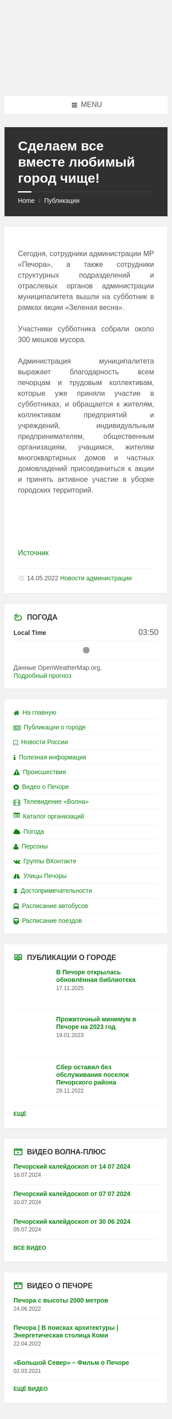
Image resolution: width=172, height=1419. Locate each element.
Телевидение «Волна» (51, 801)
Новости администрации (96, 578)
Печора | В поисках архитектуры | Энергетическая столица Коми (65, 1331)
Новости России (40, 742)
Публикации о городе (49, 727)
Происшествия (39, 772)
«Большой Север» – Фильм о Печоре (71, 1362)
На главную (34, 712)
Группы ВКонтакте (44, 861)
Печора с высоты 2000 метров (60, 1300)
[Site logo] (86, 78)
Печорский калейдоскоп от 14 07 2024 (71, 1166)
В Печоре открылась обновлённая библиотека (96, 976)
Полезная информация (49, 757)
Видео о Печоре (41, 786)
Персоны (30, 846)
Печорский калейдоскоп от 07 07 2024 (71, 1193)
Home (26, 200)
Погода (28, 831)
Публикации (61, 200)
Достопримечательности (52, 890)
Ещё (19, 1114)
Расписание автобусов (50, 905)
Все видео (29, 1248)
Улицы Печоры (39, 875)
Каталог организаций (48, 816)
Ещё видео (30, 1389)
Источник (33, 553)
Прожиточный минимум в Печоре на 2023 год (96, 1023)
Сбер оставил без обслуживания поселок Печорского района (92, 1074)
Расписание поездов (47, 920)
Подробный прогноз (42, 675)
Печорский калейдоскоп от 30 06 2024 (71, 1221)
